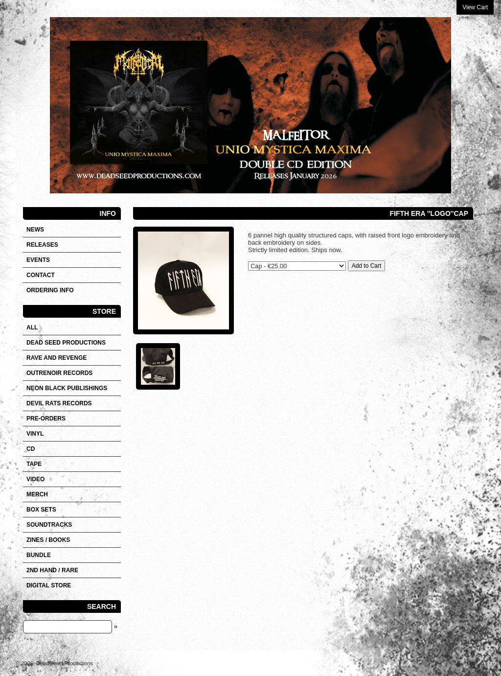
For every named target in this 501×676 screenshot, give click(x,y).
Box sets (41, 509)
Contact (40, 275)
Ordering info (50, 290)
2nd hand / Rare (52, 570)
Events (38, 259)
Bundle (38, 555)
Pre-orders (46, 418)
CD (30, 448)
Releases (42, 244)
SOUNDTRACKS (49, 524)
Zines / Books (48, 539)
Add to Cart (367, 265)
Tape (34, 464)
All (32, 327)
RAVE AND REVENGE (56, 357)
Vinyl (35, 433)
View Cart (475, 7)
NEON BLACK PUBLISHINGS (66, 388)
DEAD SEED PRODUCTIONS (66, 342)
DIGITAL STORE (48, 585)
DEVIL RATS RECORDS (59, 403)
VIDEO (35, 479)
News (35, 229)
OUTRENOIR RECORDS (59, 373)
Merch (37, 494)
